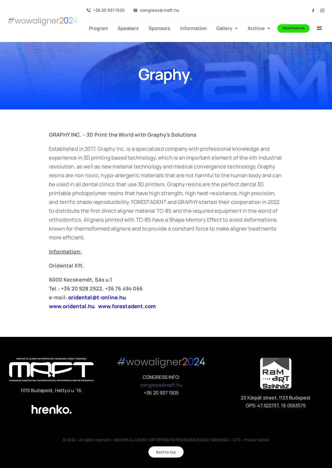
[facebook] (313, 11)
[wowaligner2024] (42, 19)
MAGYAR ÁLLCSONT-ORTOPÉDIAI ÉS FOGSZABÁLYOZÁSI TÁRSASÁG (171, 439)
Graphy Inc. (111, 148)
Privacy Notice (256, 439)
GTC (236, 439)
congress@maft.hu (161, 385)
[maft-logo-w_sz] (51, 360)
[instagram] (322, 11)
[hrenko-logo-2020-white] (52, 401)
